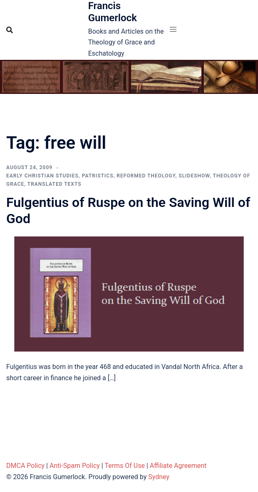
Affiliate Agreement (178, 466)
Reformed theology (146, 176)
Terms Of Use (124, 466)
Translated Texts (54, 184)
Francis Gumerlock (112, 12)
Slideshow (194, 176)
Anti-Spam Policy (75, 466)
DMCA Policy (25, 466)
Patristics (98, 176)
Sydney (158, 477)
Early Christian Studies (42, 176)
